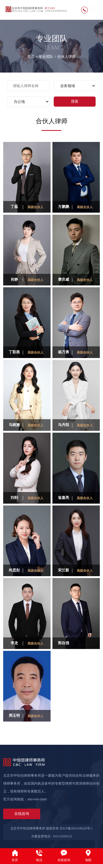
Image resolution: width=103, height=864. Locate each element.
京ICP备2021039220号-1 (76, 828)
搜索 (74, 101)
